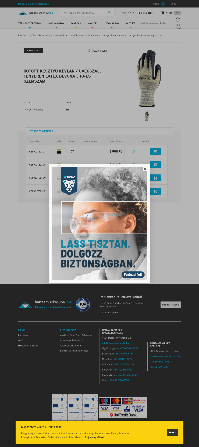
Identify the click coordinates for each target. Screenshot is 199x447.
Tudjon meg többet (94, 437)
